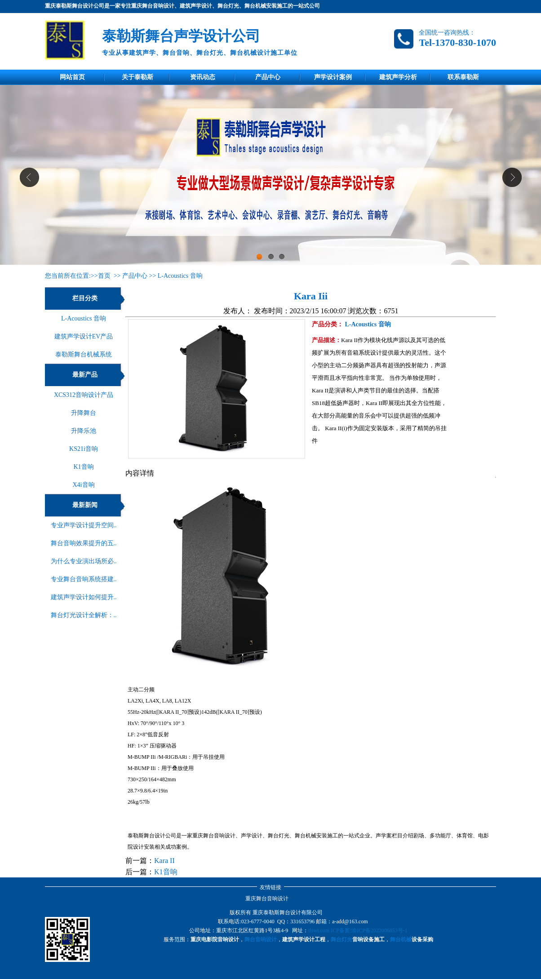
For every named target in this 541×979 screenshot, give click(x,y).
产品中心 (267, 77)
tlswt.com (318, 930)
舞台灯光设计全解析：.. (84, 615)
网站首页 (72, 77)
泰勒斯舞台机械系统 (83, 354)
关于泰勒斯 (137, 77)
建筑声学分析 (398, 77)
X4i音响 (84, 484)
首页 (104, 275)
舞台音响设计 (260, 939)
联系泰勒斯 (463, 77)
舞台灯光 (341, 939)
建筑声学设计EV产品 (83, 336)
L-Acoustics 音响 (180, 275)
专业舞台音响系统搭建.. (84, 579)
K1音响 (83, 466)
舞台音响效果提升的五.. (84, 543)
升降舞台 (83, 412)
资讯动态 (202, 77)
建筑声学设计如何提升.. (84, 597)
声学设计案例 (333, 77)
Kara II (164, 860)
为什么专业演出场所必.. (84, 561)
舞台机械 (401, 939)
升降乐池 (83, 430)
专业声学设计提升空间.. (84, 525)
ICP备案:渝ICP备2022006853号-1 (369, 930)
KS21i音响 (83, 448)
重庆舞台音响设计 (266, 898)
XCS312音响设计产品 (83, 395)
